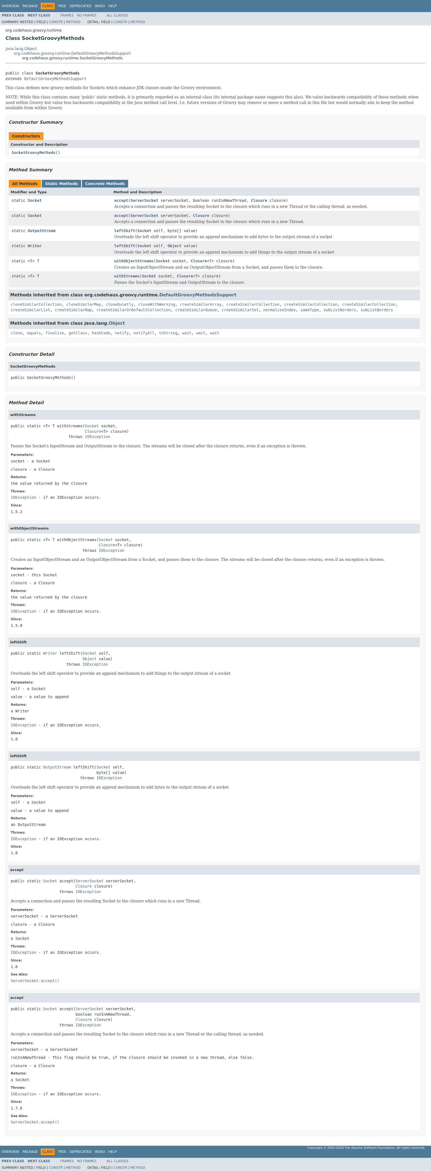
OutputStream (42, 230)
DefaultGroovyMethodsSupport (55, 78)
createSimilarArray (201, 304)
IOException (97, 436)
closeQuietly (120, 304)
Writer (35, 246)
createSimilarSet (240, 310)
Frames (67, 15)
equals (34, 333)
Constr (56, 22)
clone (16, 333)
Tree (62, 6)
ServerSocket (144, 200)
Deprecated (81, 6)
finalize (54, 333)
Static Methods (61, 183)
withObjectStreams (134, 261)
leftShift (124, 230)
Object (174, 246)
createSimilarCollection (253, 304)
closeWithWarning (156, 304)
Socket (35, 200)
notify (122, 333)
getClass (78, 333)
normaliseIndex (279, 310)
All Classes (117, 15)
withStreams (127, 276)
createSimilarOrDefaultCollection (133, 310)
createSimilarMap (73, 310)
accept (121, 200)
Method (73, 22)
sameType (309, 310)
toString (168, 333)
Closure (259, 200)
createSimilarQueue (196, 310)
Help (112, 6)
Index (100, 6)
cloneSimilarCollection (36, 304)
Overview (10, 6)
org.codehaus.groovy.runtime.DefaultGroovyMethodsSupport (72, 53)
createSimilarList (30, 310)
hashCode (101, 333)
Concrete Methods (105, 183)
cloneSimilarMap (83, 304)
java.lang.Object (21, 48)
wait (187, 333)
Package (30, 6)
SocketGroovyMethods (34, 152)
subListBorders (340, 310)
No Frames (86, 15)
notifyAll (144, 333)
